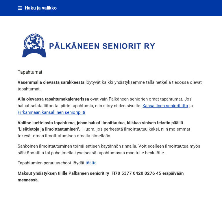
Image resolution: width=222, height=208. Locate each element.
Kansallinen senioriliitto (165, 105)
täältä (91, 163)
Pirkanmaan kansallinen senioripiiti (51, 112)
